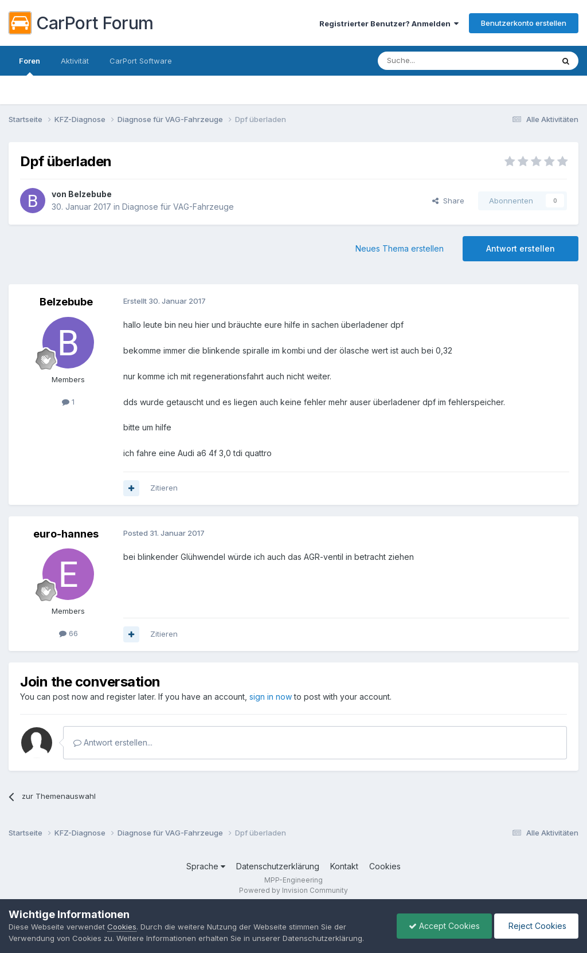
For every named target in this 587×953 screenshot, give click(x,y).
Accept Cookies (444, 926)
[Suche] (436, 61)
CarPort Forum (81, 22)
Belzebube (90, 194)
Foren (29, 66)
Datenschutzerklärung (277, 866)
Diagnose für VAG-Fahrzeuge (178, 206)
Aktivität (75, 60)
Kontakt (344, 866)
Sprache (205, 866)
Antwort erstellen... (112, 742)
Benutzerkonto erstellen (523, 23)
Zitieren (164, 487)
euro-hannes (66, 534)
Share (448, 200)
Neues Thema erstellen (399, 248)
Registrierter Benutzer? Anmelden (389, 23)
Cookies (385, 866)
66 (68, 633)
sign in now (270, 696)
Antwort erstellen (520, 248)
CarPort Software (140, 60)
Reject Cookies (536, 926)
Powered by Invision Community (293, 890)
